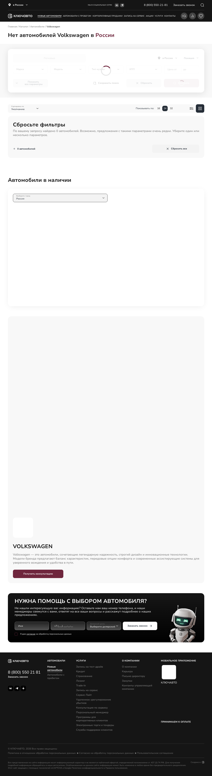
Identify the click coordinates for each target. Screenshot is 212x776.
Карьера (127, 671)
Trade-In (81, 685)
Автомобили (37, 26)
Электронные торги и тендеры (95, 725)
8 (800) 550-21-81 (156, 5)
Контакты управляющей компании (137, 687)
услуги (159, 16)
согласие (31, 634)
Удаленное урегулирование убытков (93, 701)
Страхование (84, 676)
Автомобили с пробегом (77, 16)
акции (149, 16)
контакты (170, 16)
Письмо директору (133, 676)
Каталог (23, 26)
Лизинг (80, 680)
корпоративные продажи (107, 16)
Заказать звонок (139, 626)
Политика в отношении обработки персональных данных (42, 753)
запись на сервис (134, 16)
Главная (12, 26)
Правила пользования (116, 768)
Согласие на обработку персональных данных (106, 753)
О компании (129, 666)
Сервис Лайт (84, 695)
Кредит (80, 671)
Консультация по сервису (92, 707)
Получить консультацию (38, 573)
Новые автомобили (49, 16)
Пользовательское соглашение (155, 753)
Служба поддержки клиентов (94, 730)
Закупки (127, 680)
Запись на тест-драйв (89, 666)
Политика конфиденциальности (87, 768)
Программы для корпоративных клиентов (92, 718)
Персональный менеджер (92, 712)
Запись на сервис (87, 690)
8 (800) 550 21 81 (24, 672)
